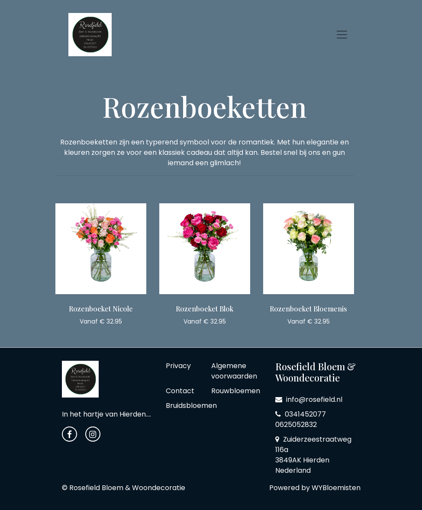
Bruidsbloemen (191, 406)
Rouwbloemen (235, 391)
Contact (180, 391)
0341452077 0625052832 (300, 419)
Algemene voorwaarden (234, 371)
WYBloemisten (336, 488)
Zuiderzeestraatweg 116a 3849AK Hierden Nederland (313, 454)
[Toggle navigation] (342, 34)
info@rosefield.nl (308, 399)
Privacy (178, 366)
